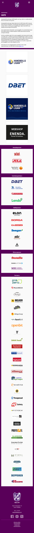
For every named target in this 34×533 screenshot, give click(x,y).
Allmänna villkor (17, 522)
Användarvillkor (17, 523)
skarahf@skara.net (17, 512)
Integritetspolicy (17, 526)
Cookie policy (17, 525)
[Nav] (3, 2)
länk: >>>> (21, 46)
